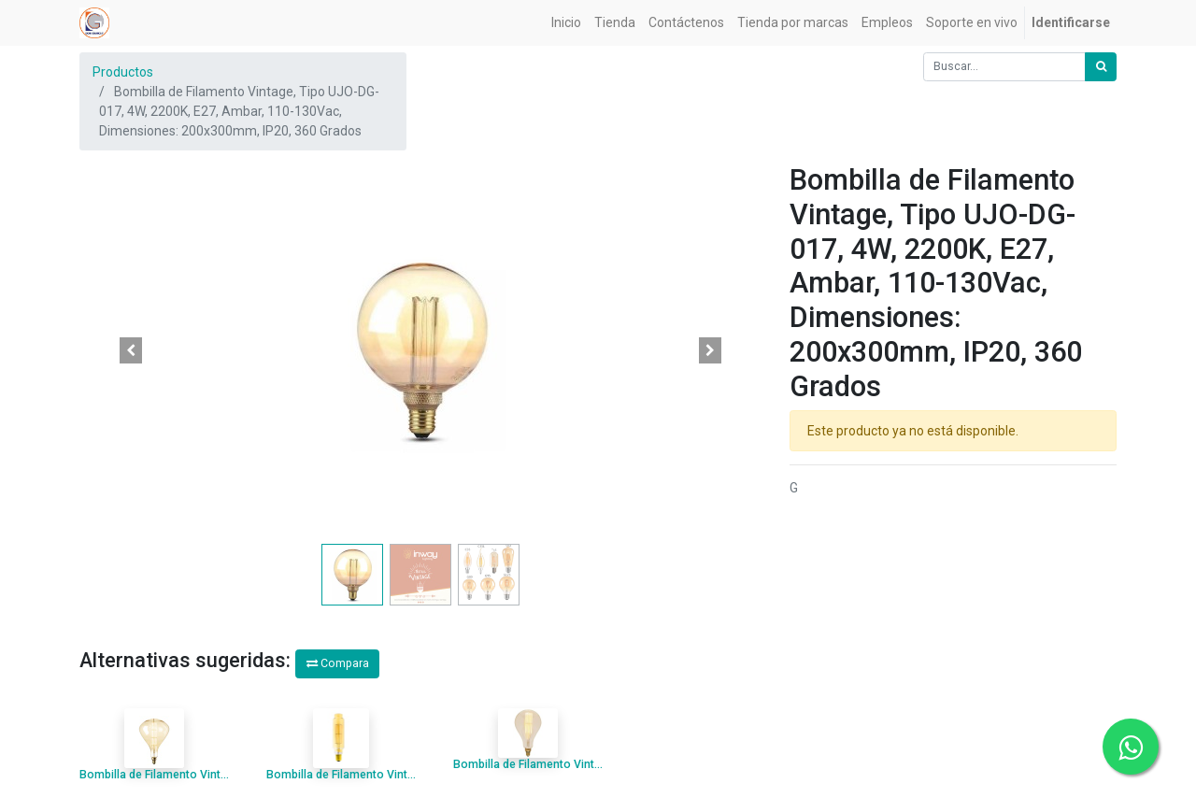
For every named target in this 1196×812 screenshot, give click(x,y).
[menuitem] (566, 23)
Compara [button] (337, 663)
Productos (123, 71)
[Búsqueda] (1101, 66)
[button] (130, 350)
